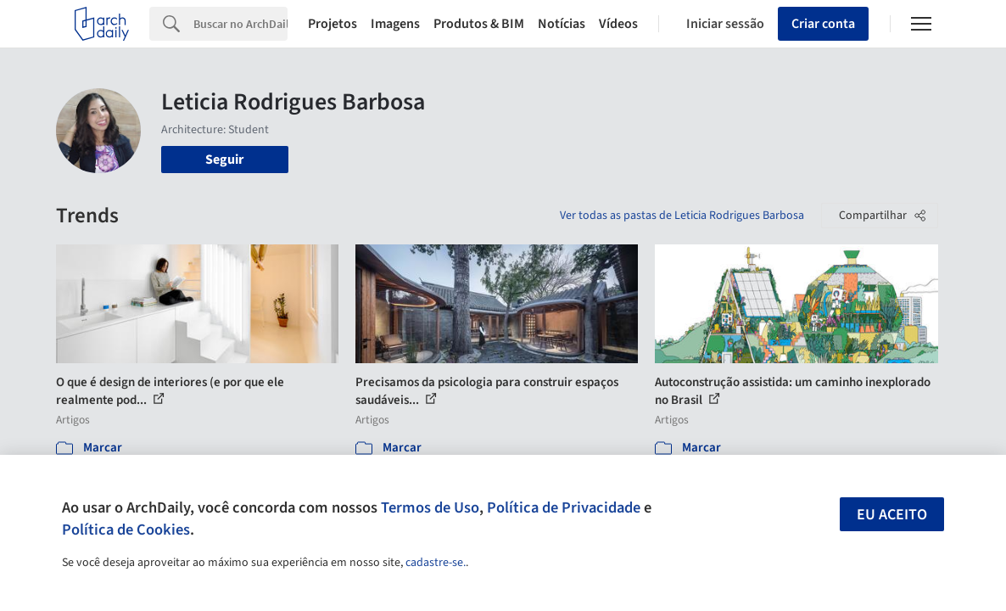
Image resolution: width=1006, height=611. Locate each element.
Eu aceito (892, 514)
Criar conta (823, 23)
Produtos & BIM (478, 24)
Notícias (561, 24)
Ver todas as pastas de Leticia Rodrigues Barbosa (682, 215)
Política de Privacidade (563, 507)
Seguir (224, 159)
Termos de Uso (430, 507)
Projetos (332, 24)
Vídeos (618, 24)
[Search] (240, 24)
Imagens (395, 24)
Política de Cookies (126, 530)
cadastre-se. (435, 562)
